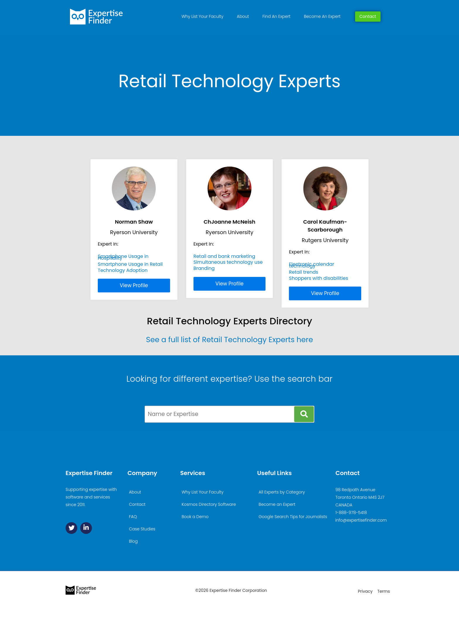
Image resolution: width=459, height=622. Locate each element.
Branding (204, 268)
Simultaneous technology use (228, 262)
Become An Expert (322, 16)
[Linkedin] (86, 528)
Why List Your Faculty (202, 16)
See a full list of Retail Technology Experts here (229, 340)
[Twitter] (71, 528)
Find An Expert (276, 16)
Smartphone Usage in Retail (130, 264)
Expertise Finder (89, 473)
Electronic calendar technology (311, 265)
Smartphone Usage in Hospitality (123, 257)
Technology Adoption (123, 270)
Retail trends (303, 272)
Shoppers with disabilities (318, 278)
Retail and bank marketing (224, 256)
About (243, 16)
